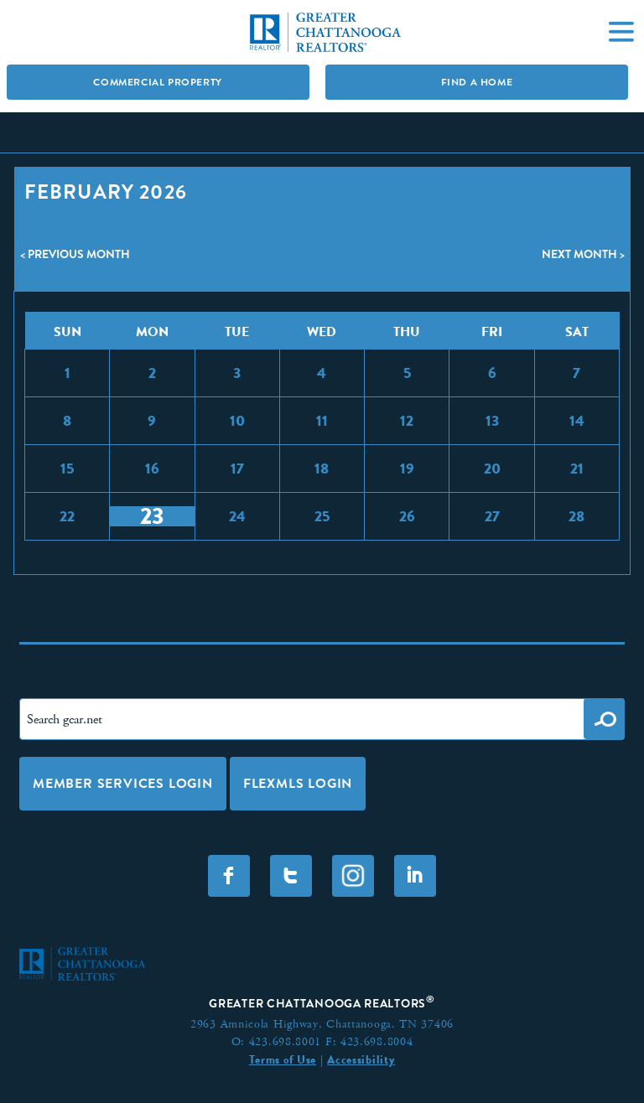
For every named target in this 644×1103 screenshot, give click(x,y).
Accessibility (361, 1059)
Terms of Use (282, 1059)
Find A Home (477, 82)
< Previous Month (75, 254)
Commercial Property (157, 82)
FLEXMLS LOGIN (297, 783)
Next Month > (583, 254)
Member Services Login (123, 783)
